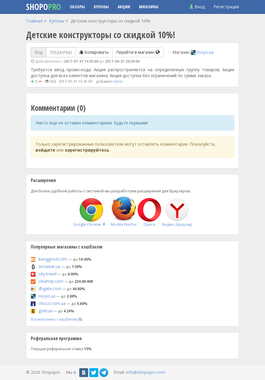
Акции (124, 6)
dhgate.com (49, 288)
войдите (45, 150)
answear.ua (49, 266)
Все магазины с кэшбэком (54, 319)
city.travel (47, 274)
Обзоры (77, 6)
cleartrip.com (50, 281)
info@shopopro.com (145, 372)
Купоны (101, 6)
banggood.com (52, 259)
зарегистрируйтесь (87, 150)
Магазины (149, 6)
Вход (197, 6)
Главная (34, 21)
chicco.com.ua (52, 303)
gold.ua (45, 311)
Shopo (43, 6)
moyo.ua (205, 52)
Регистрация (226, 6)
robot (117, 81)
